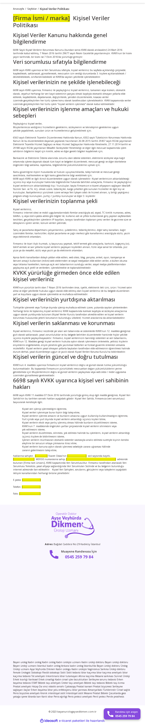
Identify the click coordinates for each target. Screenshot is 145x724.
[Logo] (72, 525)
